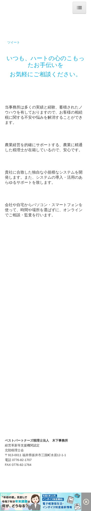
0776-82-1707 (22, 460)
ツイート (13, 42)
